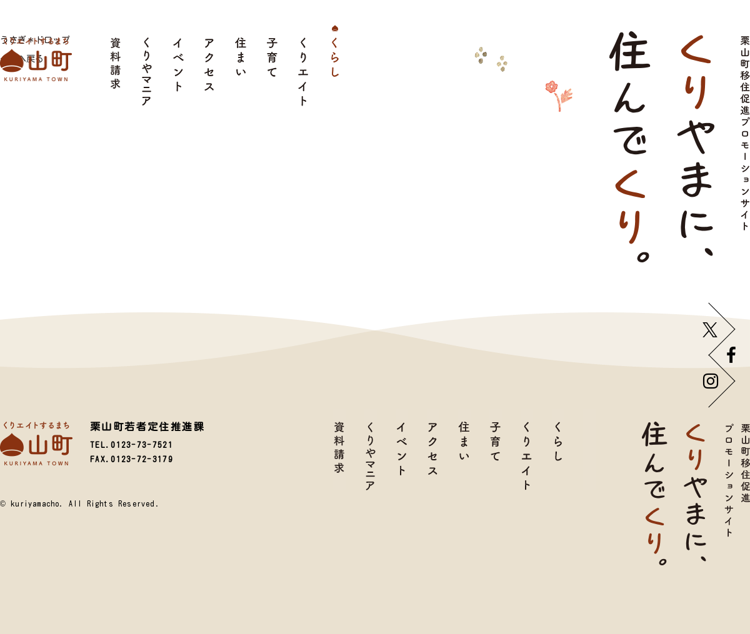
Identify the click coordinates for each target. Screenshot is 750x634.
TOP (589, 449)
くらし (334, 71)
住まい (240, 71)
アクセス (209, 71)
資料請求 (115, 71)
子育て (272, 71)
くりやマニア (147, 71)
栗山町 (36, 59)
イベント (178, 71)
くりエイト (303, 71)
